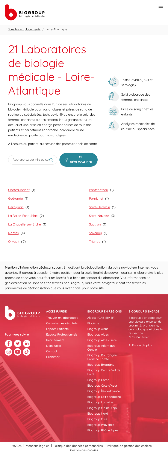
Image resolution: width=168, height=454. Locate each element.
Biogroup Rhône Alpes (102, 430)
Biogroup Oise (97, 419)
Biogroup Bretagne (100, 365)
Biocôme (93, 323)
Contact (51, 351)
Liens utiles (54, 346)
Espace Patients (57, 329)
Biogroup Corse (98, 380)
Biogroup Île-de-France (103, 391)
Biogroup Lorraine (100, 402)
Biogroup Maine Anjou (102, 408)
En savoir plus (142, 345)
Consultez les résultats (62, 323)
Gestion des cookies (84, 450)
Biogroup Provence (100, 425)
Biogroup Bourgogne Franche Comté (102, 357)
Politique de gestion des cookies (129, 446)
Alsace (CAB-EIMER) (101, 318)
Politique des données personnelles (78, 446)
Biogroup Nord (97, 413)
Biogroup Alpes (98, 334)
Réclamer (53, 357)
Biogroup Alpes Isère (102, 340)
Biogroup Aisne (98, 329)
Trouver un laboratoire (62, 318)
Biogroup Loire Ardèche (104, 397)
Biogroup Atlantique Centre (101, 347)
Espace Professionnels (61, 334)
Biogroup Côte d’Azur (102, 385)
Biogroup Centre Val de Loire (103, 372)
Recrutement (55, 340)
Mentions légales (37, 446)
